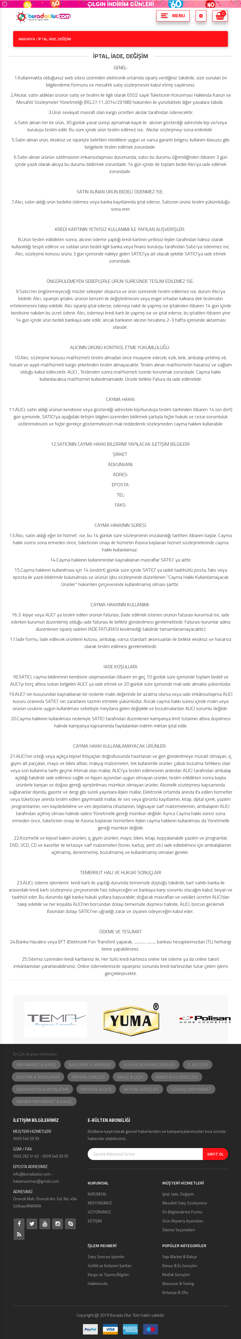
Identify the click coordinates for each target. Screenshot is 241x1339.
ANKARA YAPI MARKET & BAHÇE (44, 1101)
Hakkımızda (97, 1283)
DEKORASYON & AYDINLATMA (42, 1089)
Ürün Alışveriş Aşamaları (182, 1221)
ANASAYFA (26, 39)
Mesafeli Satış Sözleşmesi (184, 1203)
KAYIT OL (215, 1154)
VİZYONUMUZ (99, 1212)
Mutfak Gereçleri (176, 1275)
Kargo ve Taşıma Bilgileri (108, 1275)
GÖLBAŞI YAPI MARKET (191, 1089)
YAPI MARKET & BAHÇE (36, 1065)
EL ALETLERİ (197, 1065)
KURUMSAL (97, 1194)
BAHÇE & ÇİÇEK (130, 1077)
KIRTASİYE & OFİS (96, 1089)
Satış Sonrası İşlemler (106, 1257)
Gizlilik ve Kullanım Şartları (110, 1266)
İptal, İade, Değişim (178, 1194)
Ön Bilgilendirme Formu (182, 1212)
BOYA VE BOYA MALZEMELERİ (149, 1065)
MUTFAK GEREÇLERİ (141, 1089)
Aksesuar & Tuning (178, 1283)
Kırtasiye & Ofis (175, 1292)
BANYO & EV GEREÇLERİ (177, 1077)
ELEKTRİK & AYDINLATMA (38, 1077)
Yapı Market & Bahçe (179, 1257)
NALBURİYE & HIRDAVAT (90, 1065)
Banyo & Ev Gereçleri (179, 1266)
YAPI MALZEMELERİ (88, 1077)
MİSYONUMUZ (100, 1203)
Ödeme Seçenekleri (178, 1230)
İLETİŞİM (95, 1221)
